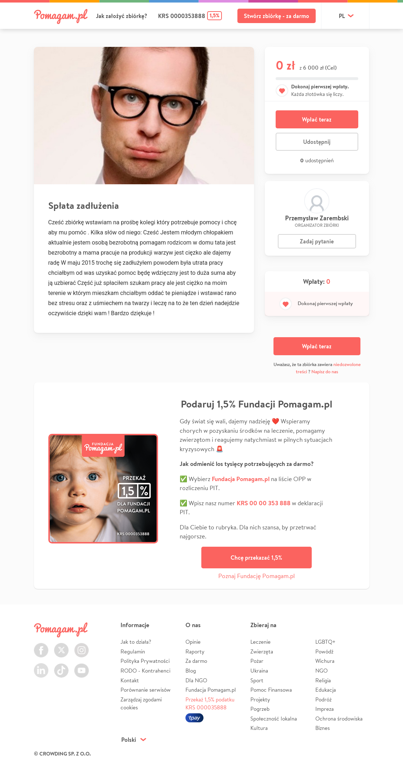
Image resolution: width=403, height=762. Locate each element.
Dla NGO (196, 680)
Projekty (260, 699)
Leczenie (260, 641)
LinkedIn (41, 666)
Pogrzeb (260, 708)
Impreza (324, 708)
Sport (256, 680)
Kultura (259, 727)
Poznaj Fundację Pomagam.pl (256, 576)
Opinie (193, 641)
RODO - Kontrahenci (145, 670)
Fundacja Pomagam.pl (210, 689)
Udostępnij (316, 142)
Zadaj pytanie (317, 241)
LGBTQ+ (325, 641)
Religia (323, 680)
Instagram (81, 646)
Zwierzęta (261, 651)
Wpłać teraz (317, 119)
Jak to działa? (136, 641)
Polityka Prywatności (145, 660)
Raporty (195, 651)
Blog (190, 670)
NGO (321, 670)
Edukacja (325, 689)
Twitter (61, 646)
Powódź (324, 651)
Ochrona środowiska (339, 718)
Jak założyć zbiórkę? (121, 16)
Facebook (41, 646)
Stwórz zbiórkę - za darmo (276, 16)
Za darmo (196, 660)
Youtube (81, 666)
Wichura (324, 660)
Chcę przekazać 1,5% (256, 557)
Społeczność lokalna (273, 718)
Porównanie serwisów (146, 689)
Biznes (322, 727)
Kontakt (130, 680)
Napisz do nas (324, 372)
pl (342, 16)
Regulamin (133, 651)
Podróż (323, 699)
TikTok (61, 666)
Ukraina (259, 670)
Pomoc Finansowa (271, 689)
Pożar (256, 660)
